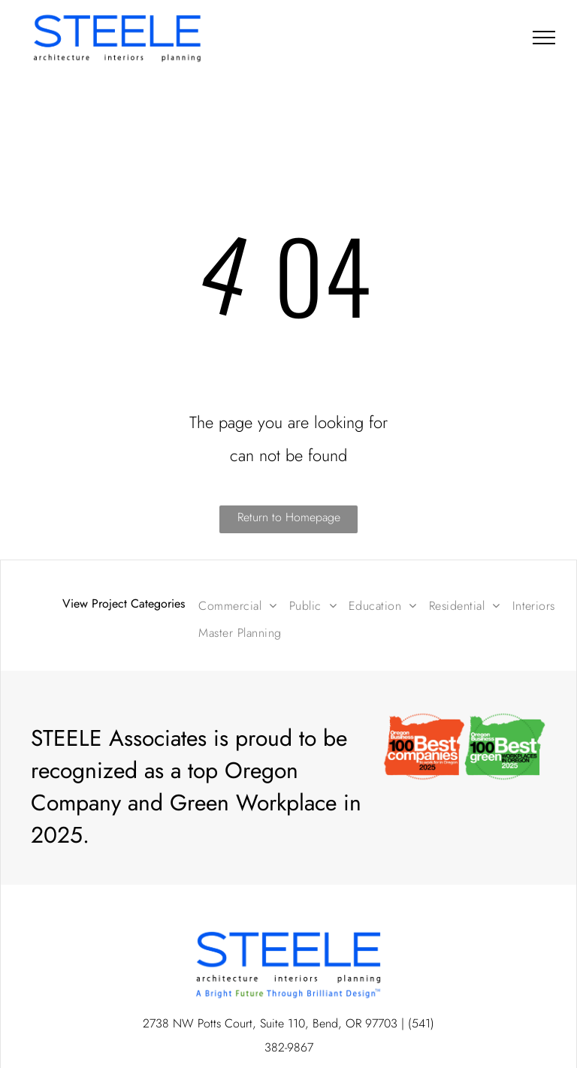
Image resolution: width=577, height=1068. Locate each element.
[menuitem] (237, 606)
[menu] (543, 37)
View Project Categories (123, 603)
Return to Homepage (288, 517)
